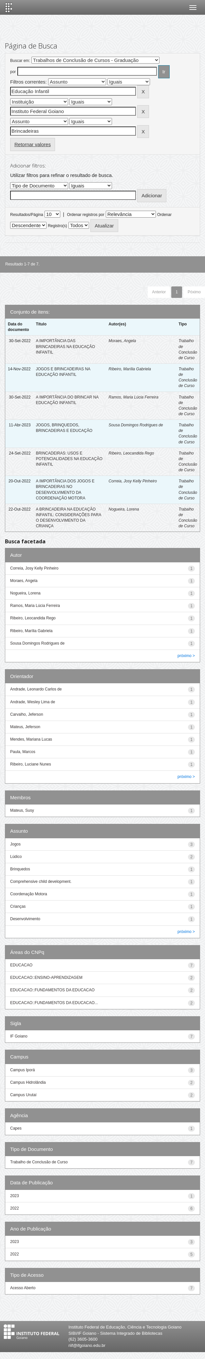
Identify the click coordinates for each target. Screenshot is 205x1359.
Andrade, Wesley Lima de (32, 702)
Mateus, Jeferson (25, 727)
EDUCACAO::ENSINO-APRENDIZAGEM (46, 977)
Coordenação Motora (28, 894)
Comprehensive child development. (40, 881)
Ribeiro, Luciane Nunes (30, 764)
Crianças (18, 906)
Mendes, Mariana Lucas (31, 739)
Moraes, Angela (122, 341)
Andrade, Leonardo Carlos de (36, 689)
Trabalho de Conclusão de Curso (39, 1162)
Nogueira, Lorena (124, 509)
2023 (14, 1196)
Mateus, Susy (22, 810)
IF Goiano (19, 1036)
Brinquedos (20, 869)
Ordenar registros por (85, 214)
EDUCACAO (21, 965)
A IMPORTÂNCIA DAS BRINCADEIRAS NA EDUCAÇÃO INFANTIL (65, 346)
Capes (16, 1128)
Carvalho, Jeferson (26, 714)
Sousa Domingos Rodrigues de (136, 425)
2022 (14, 1208)
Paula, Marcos (22, 751)
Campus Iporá (22, 1070)
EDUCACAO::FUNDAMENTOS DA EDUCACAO (52, 990)
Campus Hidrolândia (28, 1082)
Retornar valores (32, 144)
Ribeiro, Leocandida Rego (131, 453)
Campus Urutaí (23, 1095)
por (13, 71)
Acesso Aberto (22, 1288)
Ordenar (164, 214)
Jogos (15, 844)
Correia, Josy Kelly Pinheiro (133, 481)
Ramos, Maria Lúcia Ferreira (133, 397)
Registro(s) (57, 225)
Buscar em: (20, 60)
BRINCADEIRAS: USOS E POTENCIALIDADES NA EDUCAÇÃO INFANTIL (69, 459)
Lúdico (16, 856)
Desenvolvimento (25, 919)
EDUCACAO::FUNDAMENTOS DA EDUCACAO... (54, 1002)
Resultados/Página (26, 214)
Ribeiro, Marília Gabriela (130, 369)
